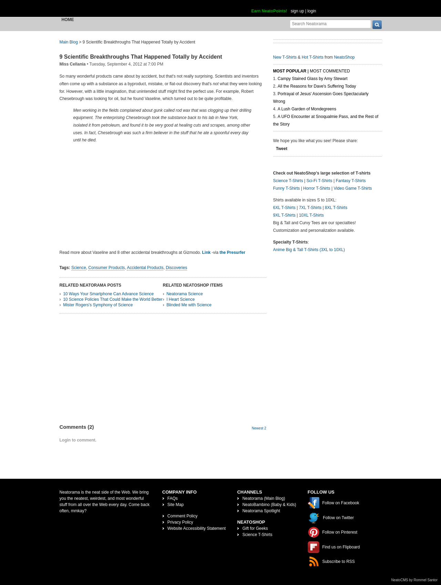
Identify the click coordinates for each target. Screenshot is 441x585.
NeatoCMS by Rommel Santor (414, 580)
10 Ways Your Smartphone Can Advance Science (108, 293)
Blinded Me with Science (189, 305)
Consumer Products (106, 267)
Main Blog (69, 42)
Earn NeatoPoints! (269, 11)
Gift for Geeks (255, 528)
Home (68, 19)
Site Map (175, 504)
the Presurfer (232, 252)
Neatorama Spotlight (261, 510)
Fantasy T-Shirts (351, 180)
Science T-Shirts (288, 180)
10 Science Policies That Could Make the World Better (112, 299)
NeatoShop (344, 57)
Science (78, 267)
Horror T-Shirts (316, 188)
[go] (377, 24)
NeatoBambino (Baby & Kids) (269, 504)
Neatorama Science (184, 293)
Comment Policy (182, 516)
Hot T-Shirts (313, 57)
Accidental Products (145, 267)
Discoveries (176, 267)
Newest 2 (259, 428)
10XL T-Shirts (311, 215)
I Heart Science (180, 299)
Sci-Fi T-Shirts (319, 180)
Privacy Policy (180, 522)
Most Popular (290, 71)
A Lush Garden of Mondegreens (307, 109)
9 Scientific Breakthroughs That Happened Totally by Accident (141, 57)
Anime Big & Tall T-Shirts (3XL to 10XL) (309, 249)
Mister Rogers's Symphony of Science (98, 305)
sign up (297, 11)
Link (206, 252)
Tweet (281, 148)
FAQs (172, 498)
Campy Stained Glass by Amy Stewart (313, 78)
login (311, 11)
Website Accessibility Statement (196, 528)
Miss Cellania (73, 64)
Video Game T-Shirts (353, 188)
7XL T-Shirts (310, 207)
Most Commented (330, 71)
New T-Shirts (285, 57)
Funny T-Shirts (286, 188)
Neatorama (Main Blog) (263, 498)
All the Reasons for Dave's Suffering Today (317, 86)
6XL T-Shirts (284, 207)
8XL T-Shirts (336, 207)
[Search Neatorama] (330, 23)
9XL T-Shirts (284, 215)
